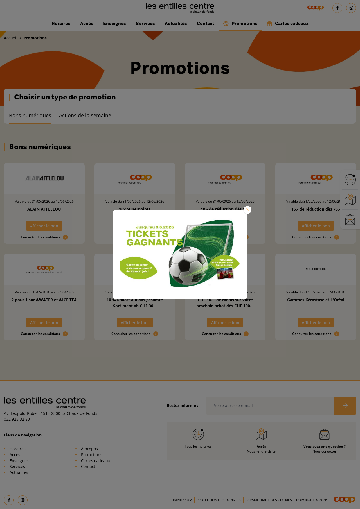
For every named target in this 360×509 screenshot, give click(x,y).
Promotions (240, 23)
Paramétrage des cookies (269, 499)
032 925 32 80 (17, 419)
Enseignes (114, 23)
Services (145, 23)
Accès (86, 23)
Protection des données (219, 499)
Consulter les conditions (44, 237)
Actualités (176, 23)
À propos (89, 448)
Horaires (60, 23)
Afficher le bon (44, 226)
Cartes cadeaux (287, 23)
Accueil (10, 37)
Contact (205, 23)
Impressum (182, 499)
